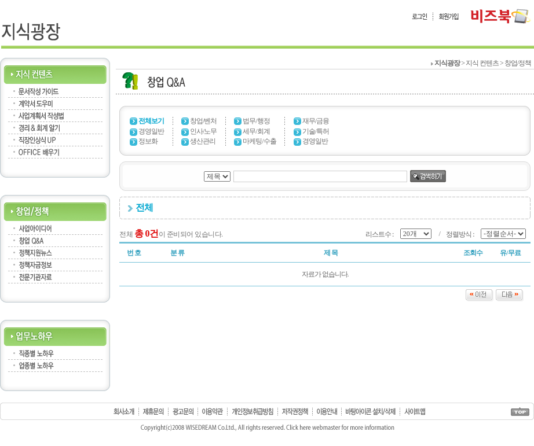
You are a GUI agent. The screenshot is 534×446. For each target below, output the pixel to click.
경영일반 (151, 131)
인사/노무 (203, 131)
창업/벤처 (203, 121)
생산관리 (202, 141)
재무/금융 (315, 121)
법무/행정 (256, 121)
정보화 (148, 141)
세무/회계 (256, 131)
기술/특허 (315, 131)
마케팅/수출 (259, 141)
